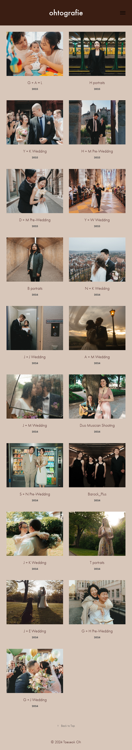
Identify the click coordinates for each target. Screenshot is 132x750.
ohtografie (66, 13)
